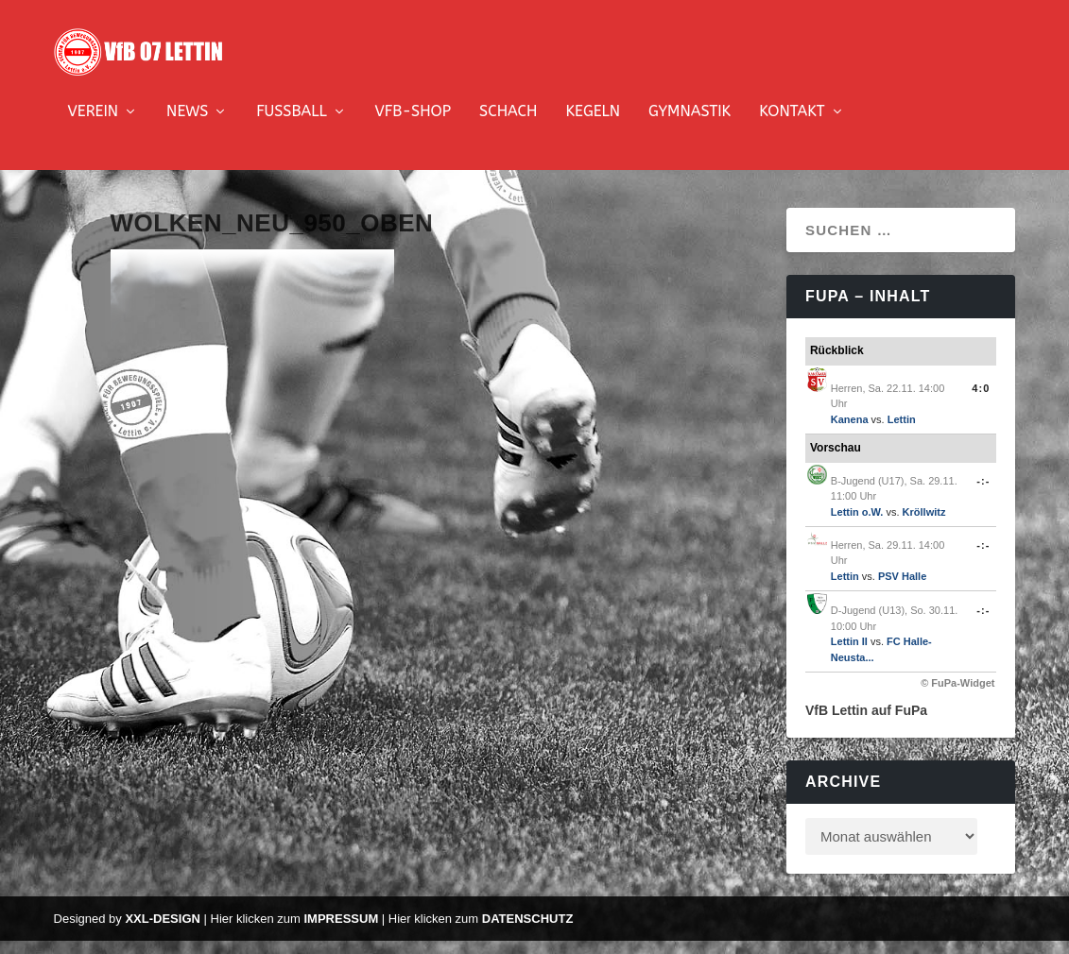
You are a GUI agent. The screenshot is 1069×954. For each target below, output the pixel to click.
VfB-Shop (413, 125)
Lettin (902, 431)
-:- (983, 493)
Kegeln (592, 125)
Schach (508, 125)
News (187, 125)
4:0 (981, 400)
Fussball (291, 125)
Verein (93, 125)
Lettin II (849, 654)
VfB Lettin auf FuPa (866, 723)
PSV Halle (902, 589)
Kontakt (791, 125)
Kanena (850, 431)
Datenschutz (528, 932)
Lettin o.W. (857, 524)
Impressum (340, 932)
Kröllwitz (924, 524)
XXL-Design (162, 932)
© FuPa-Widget (957, 696)
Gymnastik (689, 125)
